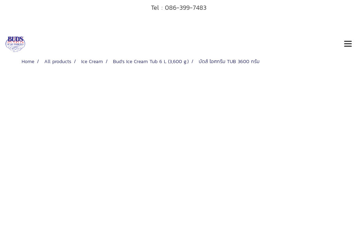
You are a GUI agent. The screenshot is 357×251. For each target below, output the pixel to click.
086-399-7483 (185, 7)
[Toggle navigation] (348, 44)
